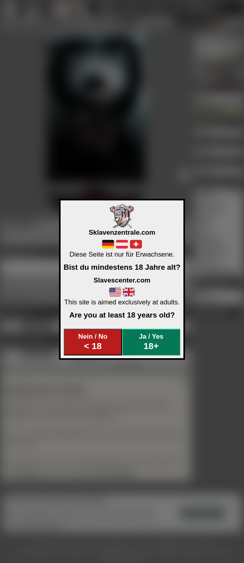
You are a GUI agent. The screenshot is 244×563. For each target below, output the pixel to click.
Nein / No (92, 342)
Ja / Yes (151, 342)
